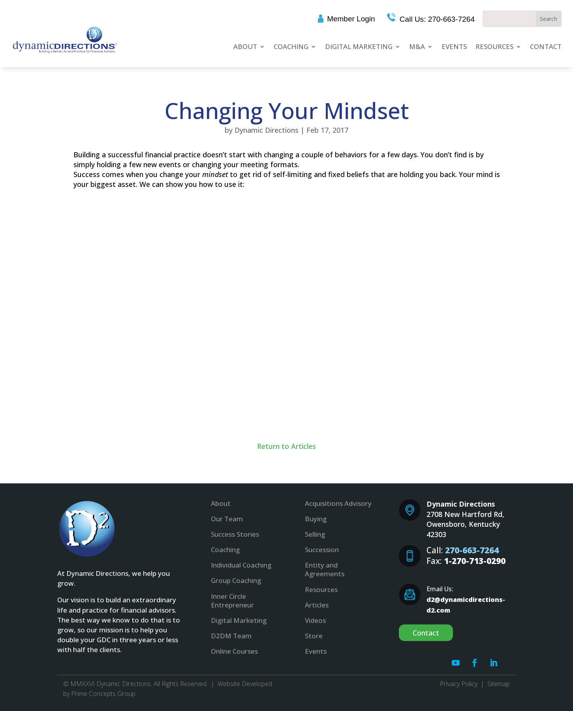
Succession (322, 549)
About (245, 46)
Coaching (291, 46)
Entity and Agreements (324, 569)
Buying (316, 518)
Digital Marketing (359, 46)
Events (454, 46)
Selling (315, 534)
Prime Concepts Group (103, 693)
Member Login (351, 19)
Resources (494, 46)
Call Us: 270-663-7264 (436, 19)
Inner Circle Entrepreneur (232, 600)
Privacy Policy (458, 683)
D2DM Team (231, 635)
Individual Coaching (241, 565)
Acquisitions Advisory (338, 503)
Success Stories (235, 534)
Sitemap (498, 683)
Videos (315, 620)
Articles (317, 604)
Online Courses (234, 651)
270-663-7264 (472, 550)
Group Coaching (236, 580)
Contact (546, 46)
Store (314, 635)
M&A (417, 46)
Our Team (227, 518)
